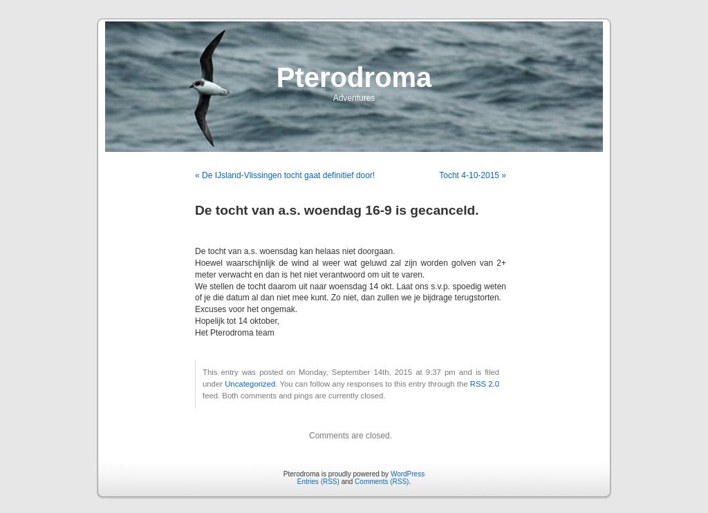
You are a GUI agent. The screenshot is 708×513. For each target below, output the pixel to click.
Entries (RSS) (318, 481)
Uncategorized (250, 384)
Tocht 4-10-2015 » (472, 175)
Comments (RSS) (382, 481)
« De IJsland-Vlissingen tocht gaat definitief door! (285, 175)
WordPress (408, 474)
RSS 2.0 (484, 384)
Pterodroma (354, 77)
